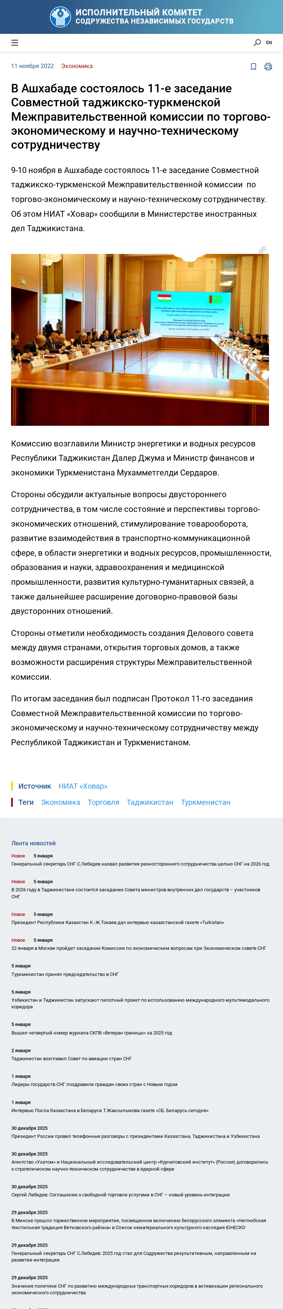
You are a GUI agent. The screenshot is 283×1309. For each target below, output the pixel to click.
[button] (262, 250)
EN (269, 42)
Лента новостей (33, 843)
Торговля (103, 802)
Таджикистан (150, 802)
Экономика (60, 802)
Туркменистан (206, 802)
